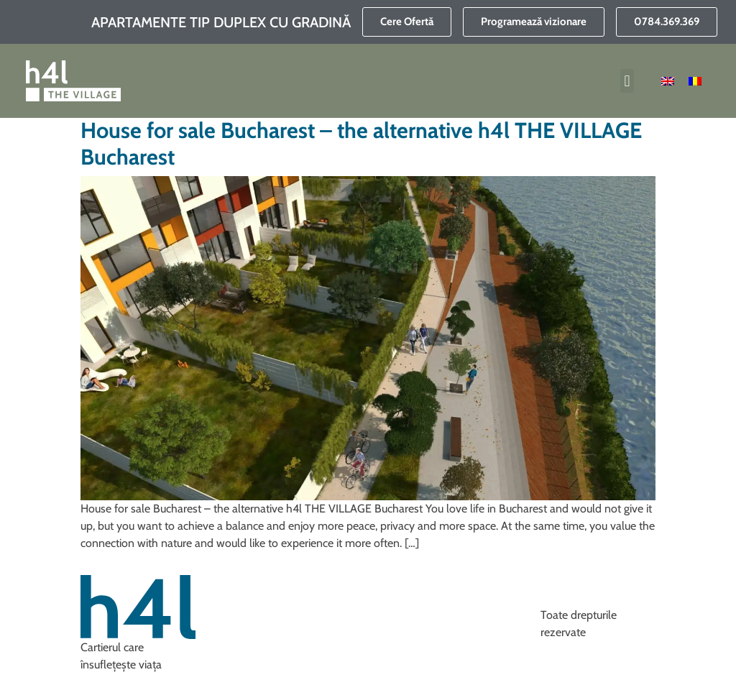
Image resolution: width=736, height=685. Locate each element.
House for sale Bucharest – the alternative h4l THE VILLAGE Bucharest (361, 143)
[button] (627, 81)
